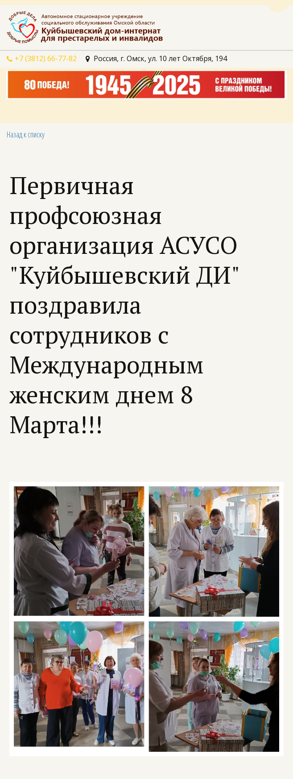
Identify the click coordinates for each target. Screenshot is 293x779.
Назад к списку (26, 134)
